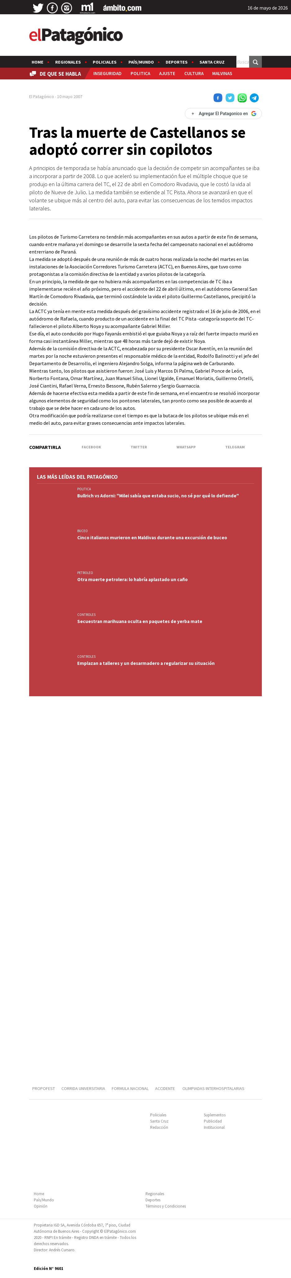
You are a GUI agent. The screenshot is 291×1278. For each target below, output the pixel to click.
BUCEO (82, 531)
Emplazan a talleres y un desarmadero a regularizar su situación (146, 663)
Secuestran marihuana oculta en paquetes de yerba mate (139, 621)
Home (37, 62)
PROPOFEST (43, 1088)
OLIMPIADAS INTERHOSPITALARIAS (213, 1088)
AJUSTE (167, 73)
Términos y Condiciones (166, 1206)
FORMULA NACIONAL (130, 1088)
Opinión (40, 1206)
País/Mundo (141, 62)
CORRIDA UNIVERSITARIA (83, 1088)
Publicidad (213, 1121)
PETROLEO (85, 573)
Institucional (214, 1127)
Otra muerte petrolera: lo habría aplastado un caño (132, 579)
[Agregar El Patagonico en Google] (223, 113)
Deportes (177, 62)
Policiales (105, 62)
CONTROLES (86, 614)
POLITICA (140, 73)
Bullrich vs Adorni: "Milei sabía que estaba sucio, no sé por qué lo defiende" (158, 496)
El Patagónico (41, 96)
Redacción (159, 1127)
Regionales (68, 62)
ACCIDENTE (165, 1088)
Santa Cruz (212, 62)
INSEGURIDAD (107, 73)
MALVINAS (222, 73)
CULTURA (194, 73)
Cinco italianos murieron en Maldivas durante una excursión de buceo (152, 537)
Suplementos (215, 1115)
